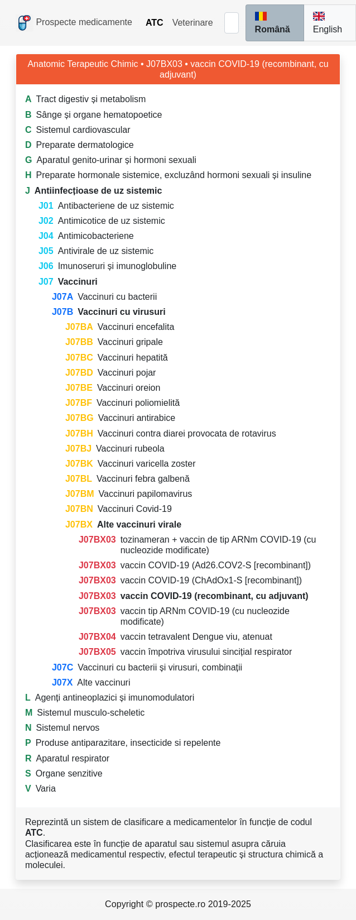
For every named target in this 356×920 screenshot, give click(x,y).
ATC (154, 22)
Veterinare (192, 22)
